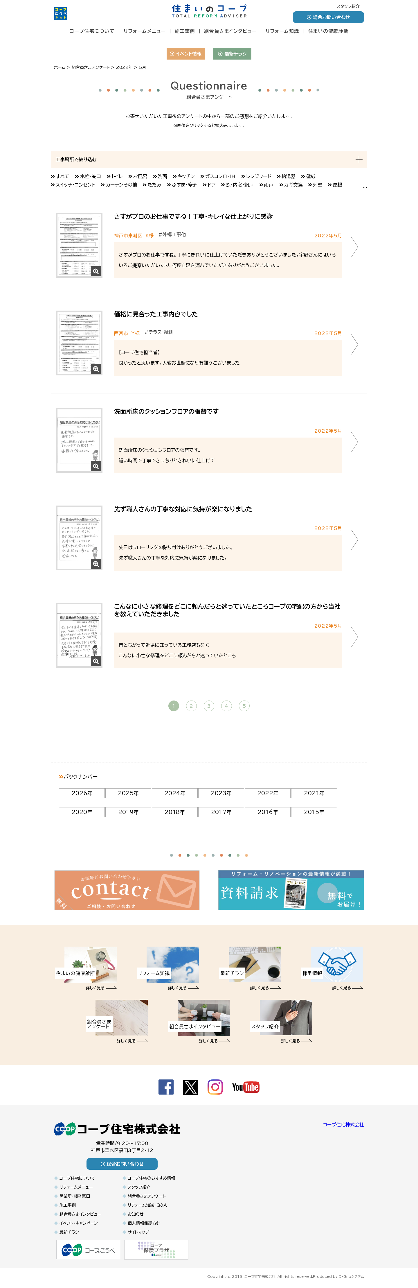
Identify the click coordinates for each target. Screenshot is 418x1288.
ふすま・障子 (184, 184)
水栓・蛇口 (90, 176)
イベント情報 (185, 53)
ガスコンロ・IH (220, 176)
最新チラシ (232, 53)
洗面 (162, 176)
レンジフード (258, 176)
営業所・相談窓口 (75, 1196)
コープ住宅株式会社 (343, 1124)
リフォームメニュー (145, 31)
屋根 (337, 184)
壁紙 (311, 176)
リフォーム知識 (282, 31)
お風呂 (140, 176)
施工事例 (185, 31)
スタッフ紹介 (348, 6)
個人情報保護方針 (144, 1223)
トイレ (117, 176)
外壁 (317, 184)
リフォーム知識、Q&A (147, 1205)
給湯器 (289, 176)
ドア (211, 184)
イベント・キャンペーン (79, 1223)
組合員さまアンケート (147, 1196)
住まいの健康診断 (328, 31)
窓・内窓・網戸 (240, 184)
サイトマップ (138, 1232)
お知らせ (136, 1214)
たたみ (154, 184)
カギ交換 (293, 184)
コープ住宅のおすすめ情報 (151, 1178)
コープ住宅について (92, 31)
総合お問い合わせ (328, 17)
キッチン (186, 176)
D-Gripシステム (351, 1276)
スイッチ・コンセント (75, 184)
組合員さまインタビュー (230, 31)
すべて (62, 176)
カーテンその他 (121, 184)
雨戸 (268, 184)
